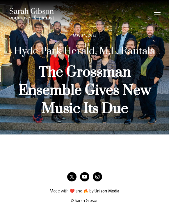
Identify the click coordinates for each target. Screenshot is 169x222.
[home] (31, 14)
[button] (157, 14)
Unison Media (107, 191)
